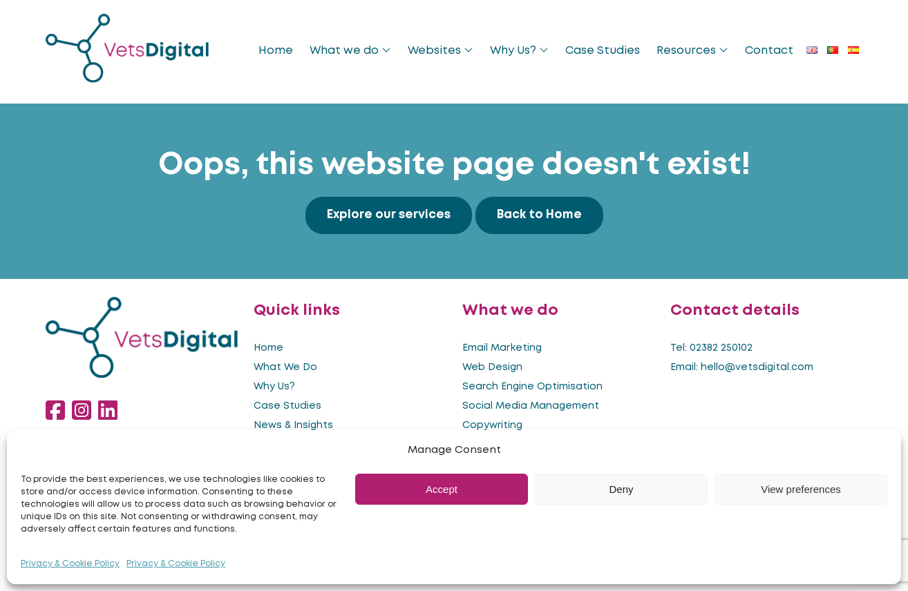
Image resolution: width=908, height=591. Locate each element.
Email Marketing (502, 348)
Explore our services (389, 215)
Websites (440, 50)
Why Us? (519, 50)
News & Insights (293, 425)
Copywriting (492, 425)
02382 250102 (721, 348)
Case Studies (602, 51)
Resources (692, 50)
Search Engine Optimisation (532, 386)
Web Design (492, 367)
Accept (441, 489)
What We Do (285, 367)
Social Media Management (530, 406)
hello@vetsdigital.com (757, 367)
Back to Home (539, 215)
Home (275, 51)
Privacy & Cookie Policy (70, 564)
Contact (769, 51)
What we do (350, 50)
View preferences (801, 489)
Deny (621, 489)
